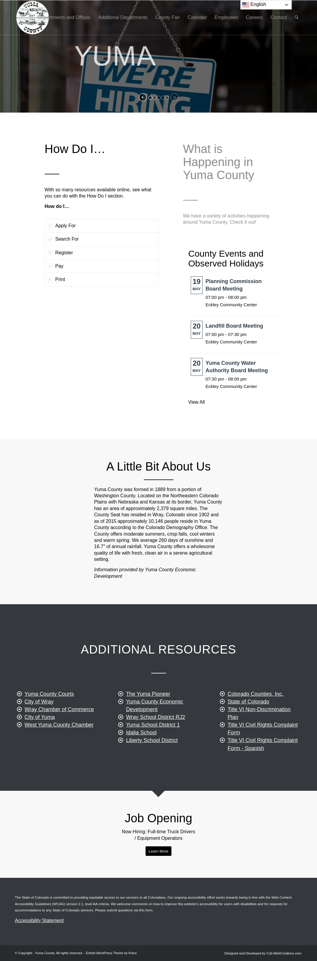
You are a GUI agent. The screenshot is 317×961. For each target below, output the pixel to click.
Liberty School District (152, 765)
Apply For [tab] (61, 225)
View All (196, 402)
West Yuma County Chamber (59, 742)
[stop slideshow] (175, 97)
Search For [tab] (63, 239)
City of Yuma (40, 735)
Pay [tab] (56, 266)
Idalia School (141, 757)
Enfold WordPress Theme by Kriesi (111, 953)
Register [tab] (60, 252)
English (254, 4)
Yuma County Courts (49, 711)
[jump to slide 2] (154, 98)
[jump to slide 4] (163, 98)
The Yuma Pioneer (148, 718)
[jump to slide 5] (167, 98)
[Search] (296, 17)
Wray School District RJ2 (155, 741)
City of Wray (39, 719)
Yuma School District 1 (153, 749)
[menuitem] (64, 17)
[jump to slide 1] (150, 98)
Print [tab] (56, 279)
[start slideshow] (143, 97)
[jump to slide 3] (159, 98)
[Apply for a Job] (158, 851)
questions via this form (135, 910)
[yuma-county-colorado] (32, 17)
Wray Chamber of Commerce (59, 727)
